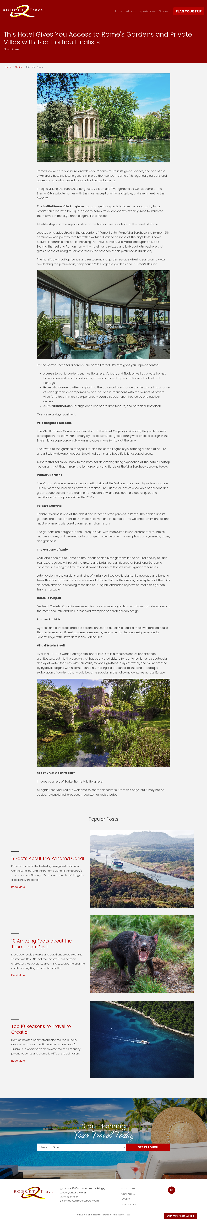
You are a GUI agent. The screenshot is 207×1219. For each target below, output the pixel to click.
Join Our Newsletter (180, 1215)
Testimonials (128, 1204)
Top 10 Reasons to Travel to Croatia (41, 1029)
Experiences (147, 11)
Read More (18, 887)
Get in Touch (148, 1147)
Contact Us (128, 1194)
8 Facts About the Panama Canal (47, 858)
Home (118, 11)
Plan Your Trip (189, 11)
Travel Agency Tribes (121, 1214)
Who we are (128, 1188)
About (130, 11)
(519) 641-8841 (71, 1196)
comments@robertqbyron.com (80, 1200)
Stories (164, 11)
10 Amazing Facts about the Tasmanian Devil (41, 944)
